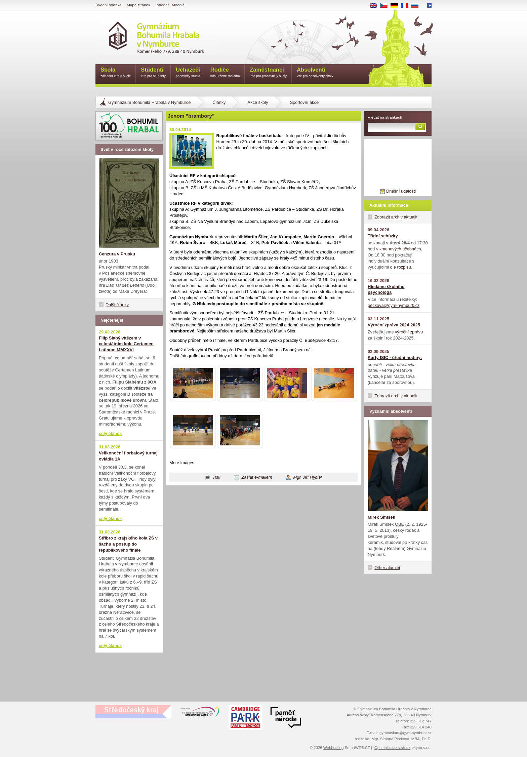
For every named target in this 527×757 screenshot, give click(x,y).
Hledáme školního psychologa (386, 289)
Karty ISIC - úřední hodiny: (395, 357)
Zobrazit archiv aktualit (395, 217)
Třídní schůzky (383, 235)
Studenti (153, 73)
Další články (117, 304)
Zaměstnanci (268, 73)
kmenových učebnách (400, 248)
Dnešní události (401, 191)
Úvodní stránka (108, 5)
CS (386, 6)
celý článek (110, 433)
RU (417, 6)
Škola (115, 73)
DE (396, 6)
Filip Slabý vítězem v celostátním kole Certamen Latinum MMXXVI (126, 344)
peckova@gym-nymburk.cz (394, 305)
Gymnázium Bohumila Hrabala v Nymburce (149, 102)
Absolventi (315, 73)
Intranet (162, 5)
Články (219, 102)
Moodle (178, 5)
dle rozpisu (400, 267)
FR (406, 6)
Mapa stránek (138, 5)
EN (375, 6)
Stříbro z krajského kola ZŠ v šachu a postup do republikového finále (128, 544)
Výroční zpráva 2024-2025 (394, 324)
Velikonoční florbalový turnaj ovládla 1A (128, 456)
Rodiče (225, 73)
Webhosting (333, 748)
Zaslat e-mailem (257, 477)
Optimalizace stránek (392, 748)
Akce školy (257, 102)
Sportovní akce (304, 102)
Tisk (216, 477)
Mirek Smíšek (381, 517)
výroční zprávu (409, 331)
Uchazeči (188, 73)
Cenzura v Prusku (117, 253)
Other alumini (387, 567)
